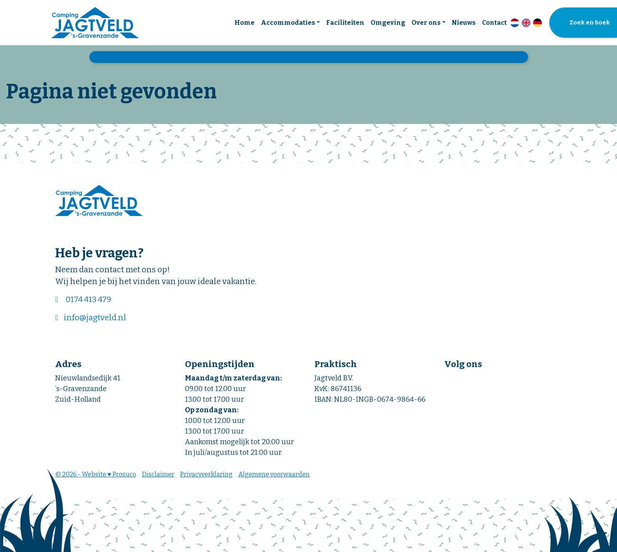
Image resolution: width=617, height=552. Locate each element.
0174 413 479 (88, 299)
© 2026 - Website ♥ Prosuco (95, 474)
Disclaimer (158, 474)
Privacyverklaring (206, 474)
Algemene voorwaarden (274, 474)
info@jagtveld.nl (95, 317)
